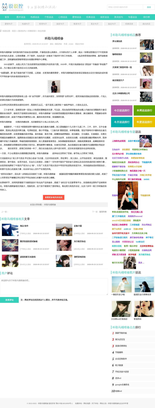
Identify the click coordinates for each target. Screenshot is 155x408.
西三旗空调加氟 (134, 179)
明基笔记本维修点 (140, 149)
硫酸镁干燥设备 (119, 166)
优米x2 (118, 378)
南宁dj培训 (116, 229)
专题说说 (132, 17)
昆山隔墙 (116, 242)
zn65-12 (127, 229)
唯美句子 (77, 24)
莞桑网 (125, 195)
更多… (141, 263)
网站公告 (103, 403)
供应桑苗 (126, 149)
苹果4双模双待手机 (120, 212)
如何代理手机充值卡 (120, 233)
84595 (146, 179)
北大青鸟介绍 (118, 154)
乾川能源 (119, 365)
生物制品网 (147, 250)
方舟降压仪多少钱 (139, 233)
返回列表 (103, 212)
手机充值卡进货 (122, 372)
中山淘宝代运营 (119, 179)
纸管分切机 (117, 246)
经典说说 (90, 17)
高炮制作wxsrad (135, 216)
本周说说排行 (144, 110)
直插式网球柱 (121, 346)
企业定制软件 (121, 359)
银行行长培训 (124, 263)
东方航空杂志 (144, 254)
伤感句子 (26, 24)
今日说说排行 (122, 110)
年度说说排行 (144, 122)
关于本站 (95, 403)
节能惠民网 (147, 162)
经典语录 (129, 24)
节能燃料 (119, 352)
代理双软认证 (128, 242)
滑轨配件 (137, 220)
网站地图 (86, 403)
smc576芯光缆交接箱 (121, 220)
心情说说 (62, 17)
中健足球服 (133, 175)
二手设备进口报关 (119, 237)
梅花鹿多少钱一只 (137, 171)
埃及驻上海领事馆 (119, 225)
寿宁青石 (149, 237)
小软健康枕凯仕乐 (119, 171)
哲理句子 (43, 24)
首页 (7, 17)
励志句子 (112, 24)
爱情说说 (76, 17)
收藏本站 (78, 403)
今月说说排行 (122, 122)
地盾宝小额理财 (119, 250)
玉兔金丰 (116, 149)
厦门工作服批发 (119, 216)
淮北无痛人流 (137, 212)
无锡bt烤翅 (138, 229)
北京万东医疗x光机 (120, 158)
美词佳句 (118, 17)
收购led (118, 391)
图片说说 (21, 17)
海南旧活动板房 (119, 162)
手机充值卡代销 (119, 175)
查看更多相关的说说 (53, 197)
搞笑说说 (104, 17)
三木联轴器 (135, 225)
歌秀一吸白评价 (131, 246)
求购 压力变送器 (119, 254)
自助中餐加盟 (140, 141)
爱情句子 (9, 24)
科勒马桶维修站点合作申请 (118, 403)
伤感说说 (34, 17)
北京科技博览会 (146, 246)
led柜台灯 (140, 242)
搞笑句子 (60, 24)
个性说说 (48, 17)
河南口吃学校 (146, 175)
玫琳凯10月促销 (135, 166)
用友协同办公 (134, 162)
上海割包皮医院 (119, 141)
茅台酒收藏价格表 (133, 154)
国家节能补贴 (121, 333)
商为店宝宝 (120, 339)
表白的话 (146, 24)
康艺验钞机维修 (136, 237)
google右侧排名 (122, 384)
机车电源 (132, 254)
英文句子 (95, 24)
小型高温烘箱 (134, 250)
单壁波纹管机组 (138, 158)
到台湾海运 (147, 225)
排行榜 (146, 17)
